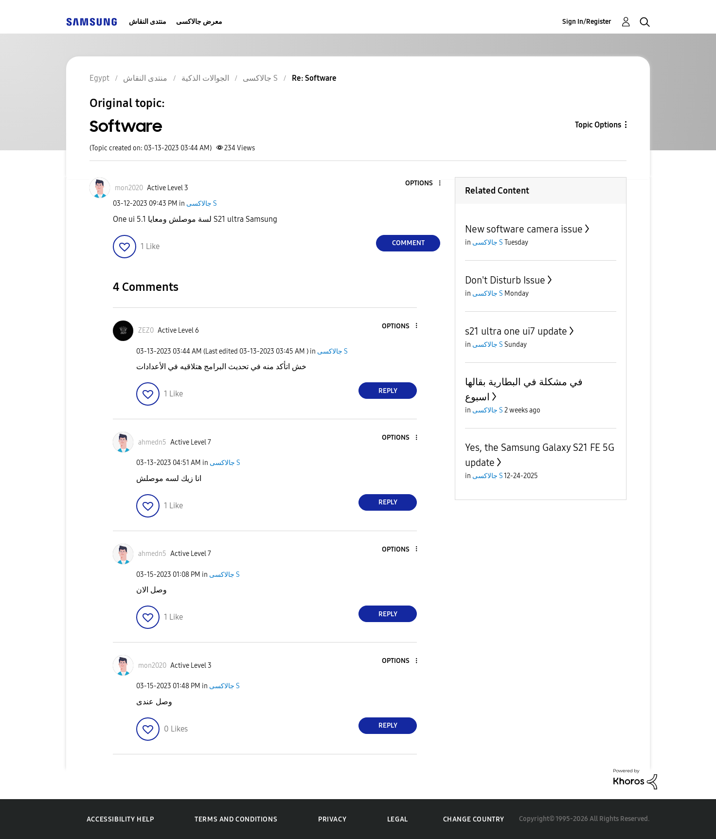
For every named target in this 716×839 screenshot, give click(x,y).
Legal (397, 819)
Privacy (332, 819)
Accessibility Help (120, 819)
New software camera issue (524, 229)
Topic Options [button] (598, 124)
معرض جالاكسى (199, 22)
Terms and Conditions (236, 819)
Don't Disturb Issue (505, 280)
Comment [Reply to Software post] (408, 243)
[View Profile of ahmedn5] (152, 442)
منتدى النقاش (147, 22)
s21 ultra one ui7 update (516, 331)
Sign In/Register (586, 22)
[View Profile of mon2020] (129, 188)
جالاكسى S (201, 203)
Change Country (473, 819)
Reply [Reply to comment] (387, 391)
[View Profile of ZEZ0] (146, 330)
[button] (424, 183)
